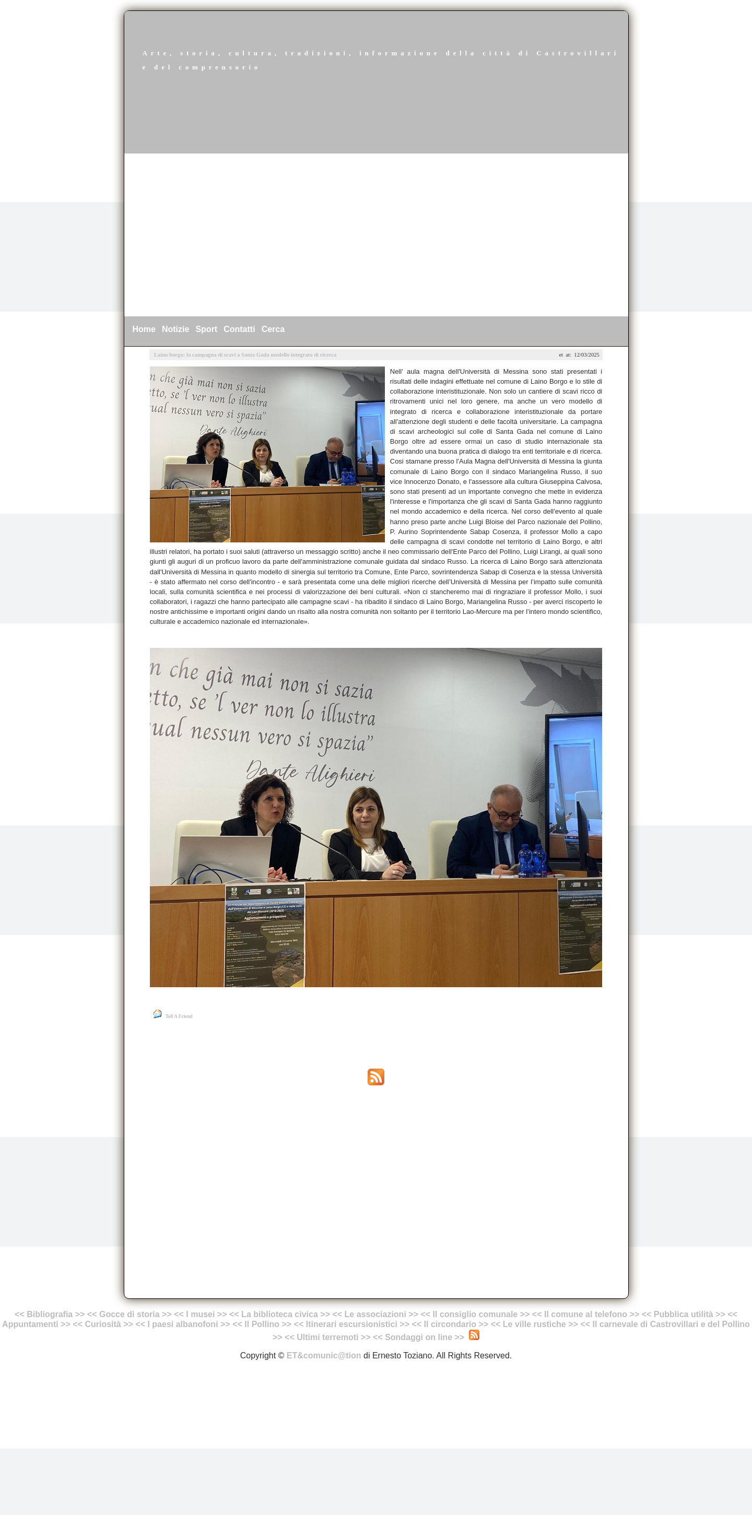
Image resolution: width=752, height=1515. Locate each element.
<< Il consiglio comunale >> (475, 1314)
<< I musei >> (201, 1314)
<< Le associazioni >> (375, 1314)
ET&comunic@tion (324, 1355)
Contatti (239, 329)
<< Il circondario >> (450, 1324)
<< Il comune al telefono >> (587, 1314)
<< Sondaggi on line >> (418, 1337)
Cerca (273, 329)
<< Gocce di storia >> (129, 1314)
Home (144, 329)
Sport (206, 329)
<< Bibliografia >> (50, 1314)
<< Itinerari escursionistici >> (351, 1324)
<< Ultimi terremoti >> (328, 1337)
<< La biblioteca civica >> (279, 1314)
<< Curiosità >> (103, 1324)
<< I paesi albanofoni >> (182, 1324)
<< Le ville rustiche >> (534, 1324)
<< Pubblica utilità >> (683, 1314)
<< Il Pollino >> (261, 1324)
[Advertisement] (376, 235)
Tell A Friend (179, 1016)
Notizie (175, 329)
